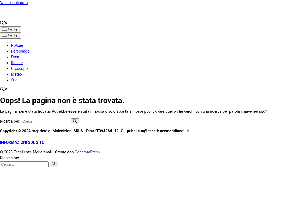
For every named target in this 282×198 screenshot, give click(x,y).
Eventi (16, 57)
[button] (4, 23)
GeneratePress (87, 152)
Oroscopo (19, 68)
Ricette (17, 63)
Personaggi (21, 51)
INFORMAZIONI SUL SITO (22, 142)
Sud (14, 80)
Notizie (17, 45)
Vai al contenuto (14, 3)
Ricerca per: (10, 158)
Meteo (16, 74)
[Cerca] (75, 121)
